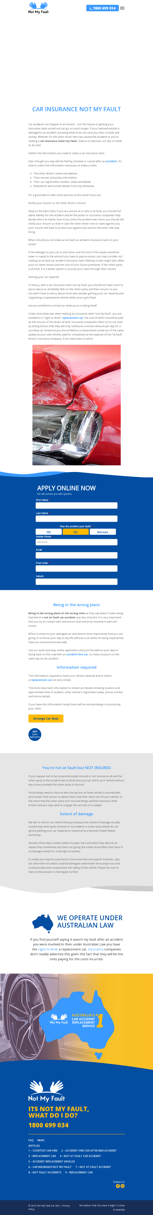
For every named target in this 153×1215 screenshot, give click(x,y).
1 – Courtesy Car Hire (42, 1150)
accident (111, 161)
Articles (34, 1145)
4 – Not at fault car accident (80, 1156)
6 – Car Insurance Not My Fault (50, 1167)
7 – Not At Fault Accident (93, 1167)
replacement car (72, 318)
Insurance (95, 949)
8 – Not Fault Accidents (44, 1172)
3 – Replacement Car (42, 1156)
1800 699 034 (104, 8)
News (40, 1140)
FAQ (31, 1140)
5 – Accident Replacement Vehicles (51, 1161)
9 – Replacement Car (79, 1172)
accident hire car (77, 654)
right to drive (48, 949)
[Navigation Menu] (122, 8)
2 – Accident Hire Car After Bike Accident (89, 1150)
